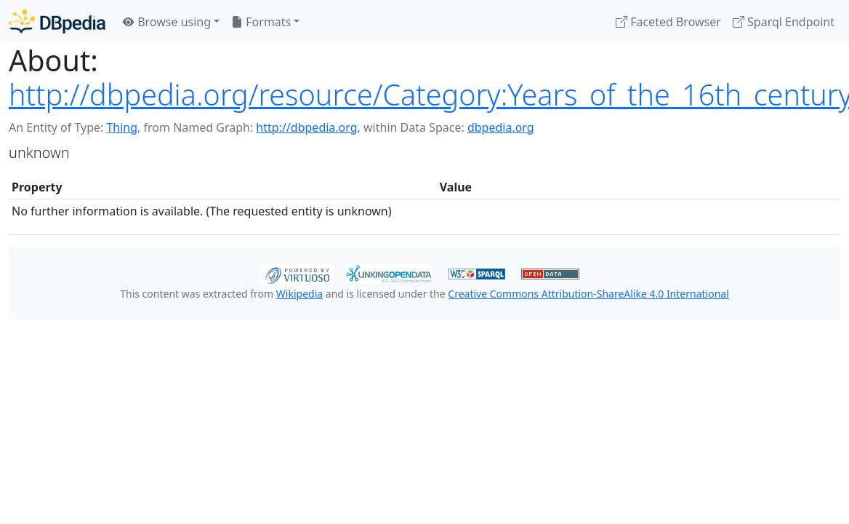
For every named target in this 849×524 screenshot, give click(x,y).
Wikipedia (299, 294)
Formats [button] (261, 22)
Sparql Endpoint (783, 22)
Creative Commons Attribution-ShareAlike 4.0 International (588, 294)
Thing (121, 127)
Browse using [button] (167, 22)
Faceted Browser (668, 22)
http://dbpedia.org (306, 127)
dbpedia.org (500, 127)
